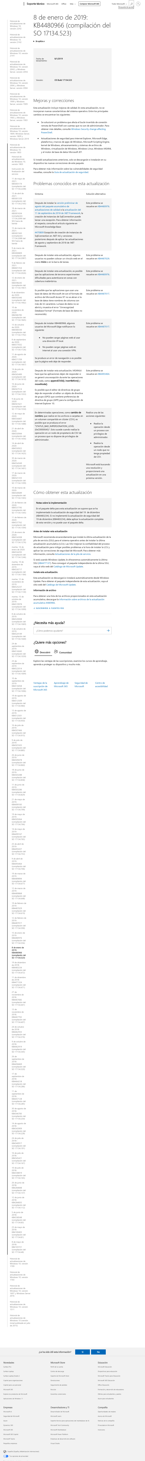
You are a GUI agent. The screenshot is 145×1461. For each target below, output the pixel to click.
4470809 (39, 232)
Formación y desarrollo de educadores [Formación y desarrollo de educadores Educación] (111, 1389)
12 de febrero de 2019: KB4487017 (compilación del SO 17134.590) (19, 923)
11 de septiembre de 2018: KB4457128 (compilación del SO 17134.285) (19, 1097)
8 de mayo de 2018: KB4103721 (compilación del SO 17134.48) (19, 1247)
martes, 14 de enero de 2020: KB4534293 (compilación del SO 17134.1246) (19, 552)
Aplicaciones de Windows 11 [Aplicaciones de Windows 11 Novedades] (13, 1398)
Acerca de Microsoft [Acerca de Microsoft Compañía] (105, 1416)
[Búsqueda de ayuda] (131, 3)
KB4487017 (103, 293)
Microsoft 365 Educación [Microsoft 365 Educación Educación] (106, 1380)
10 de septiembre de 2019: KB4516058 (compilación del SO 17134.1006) (19, 684)
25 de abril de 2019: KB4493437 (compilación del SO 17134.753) (19, 849)
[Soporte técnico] (35, 4)
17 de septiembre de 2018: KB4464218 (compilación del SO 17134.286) (19, 1080)
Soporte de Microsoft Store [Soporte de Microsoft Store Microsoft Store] (60, 1376)
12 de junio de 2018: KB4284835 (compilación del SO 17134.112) (19, 1202)
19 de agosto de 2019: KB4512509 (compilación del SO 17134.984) (19, 700)
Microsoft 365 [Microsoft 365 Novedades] (8, 1389)
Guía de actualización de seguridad (71, 172)
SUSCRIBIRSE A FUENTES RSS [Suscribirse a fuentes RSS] (50, 608)
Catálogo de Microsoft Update (68, 566)
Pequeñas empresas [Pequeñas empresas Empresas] (10, 1443)
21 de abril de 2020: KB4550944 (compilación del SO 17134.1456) (19, 433)
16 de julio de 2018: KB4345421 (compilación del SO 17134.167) (19, 1158)
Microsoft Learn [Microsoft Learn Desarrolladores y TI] (56, 1416)
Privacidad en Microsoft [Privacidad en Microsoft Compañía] (106, 1425)
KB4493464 (103, 373)
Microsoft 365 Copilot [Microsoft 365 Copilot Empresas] (10, 1434)
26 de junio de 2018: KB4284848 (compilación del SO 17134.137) (19, 1187)
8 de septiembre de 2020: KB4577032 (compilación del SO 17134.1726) (19, 344)
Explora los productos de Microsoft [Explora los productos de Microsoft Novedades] (15, 1394)
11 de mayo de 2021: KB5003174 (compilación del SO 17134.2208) (19, 183)
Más (71, 4)
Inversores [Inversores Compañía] (101, 1430)
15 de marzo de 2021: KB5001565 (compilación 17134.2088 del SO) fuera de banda (18, 236)
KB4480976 (103, 206)
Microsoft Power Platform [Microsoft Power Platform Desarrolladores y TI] (59, 1434)
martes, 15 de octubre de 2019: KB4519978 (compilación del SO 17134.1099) (19, 603)
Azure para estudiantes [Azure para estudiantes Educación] (106, 1398)
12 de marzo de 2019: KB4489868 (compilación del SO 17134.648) (19, 893)
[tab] (43, 652)
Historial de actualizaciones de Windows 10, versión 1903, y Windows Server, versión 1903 (19, 115)
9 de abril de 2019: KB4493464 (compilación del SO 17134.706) (19, 863)
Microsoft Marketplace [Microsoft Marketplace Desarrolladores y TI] (58, 1430)
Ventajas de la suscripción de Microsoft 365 (40, 686)
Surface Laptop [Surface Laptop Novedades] (8, 1371)
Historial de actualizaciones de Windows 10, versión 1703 (19, 1276)
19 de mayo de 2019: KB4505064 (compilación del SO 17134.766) (19, 819)
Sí (82, 1352)
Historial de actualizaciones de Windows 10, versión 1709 (19, 1262)
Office (63, 4)
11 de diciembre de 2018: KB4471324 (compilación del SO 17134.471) (19, 982)
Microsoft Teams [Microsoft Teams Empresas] (9, 1439)
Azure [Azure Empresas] (5, 1421)
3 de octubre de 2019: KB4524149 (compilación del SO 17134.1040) (19, 634)
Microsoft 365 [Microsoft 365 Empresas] (8, 1430)
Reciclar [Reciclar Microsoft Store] (53, 1389)
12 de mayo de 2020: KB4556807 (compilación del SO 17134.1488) (19, 418)
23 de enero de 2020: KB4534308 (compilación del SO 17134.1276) (19, 537)
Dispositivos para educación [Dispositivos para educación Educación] (107, 1371)
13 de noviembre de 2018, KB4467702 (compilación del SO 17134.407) (19, 1015)
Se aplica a (39, 41)
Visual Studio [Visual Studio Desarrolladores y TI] (55, 1443)
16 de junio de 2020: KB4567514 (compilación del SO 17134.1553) (19, 389)
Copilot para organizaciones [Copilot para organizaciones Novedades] (13, 1380)
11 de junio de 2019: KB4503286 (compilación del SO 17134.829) (19, 789)
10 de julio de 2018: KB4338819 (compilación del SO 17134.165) (19, 1173)
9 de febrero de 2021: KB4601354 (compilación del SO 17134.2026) (19, 268)
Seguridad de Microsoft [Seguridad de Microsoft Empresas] (11, 1416)
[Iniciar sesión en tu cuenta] (138, 3)
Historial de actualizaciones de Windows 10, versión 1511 (19, 1305)
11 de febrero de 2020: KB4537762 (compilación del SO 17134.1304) (19, 522)
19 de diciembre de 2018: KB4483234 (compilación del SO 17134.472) (19, 967)
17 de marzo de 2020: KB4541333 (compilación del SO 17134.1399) (19, 478)
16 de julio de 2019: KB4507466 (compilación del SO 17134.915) (19, 730)
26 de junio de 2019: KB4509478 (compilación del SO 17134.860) (19, 760)
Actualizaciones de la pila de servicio (72, 553)
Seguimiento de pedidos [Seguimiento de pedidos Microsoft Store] (59, 1385)
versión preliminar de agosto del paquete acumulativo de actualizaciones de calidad (56, 206)
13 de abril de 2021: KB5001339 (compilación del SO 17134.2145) (19, 198)
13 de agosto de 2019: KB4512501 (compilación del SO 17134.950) (19, 715)
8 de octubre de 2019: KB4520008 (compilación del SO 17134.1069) (19, 619)
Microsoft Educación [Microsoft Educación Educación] (105, 1367)
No (98, 1352)
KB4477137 (44, 562)
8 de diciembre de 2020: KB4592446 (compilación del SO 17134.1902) (19, 297)
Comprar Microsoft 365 (89, 4)
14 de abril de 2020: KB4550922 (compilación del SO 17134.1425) (19, 448)
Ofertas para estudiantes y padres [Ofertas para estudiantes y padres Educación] (109, 1394)
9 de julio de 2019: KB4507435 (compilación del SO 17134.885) (19, 745)
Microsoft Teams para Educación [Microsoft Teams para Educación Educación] (109, 1376)
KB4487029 (103, 258)
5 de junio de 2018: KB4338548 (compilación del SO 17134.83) (19, 1217)
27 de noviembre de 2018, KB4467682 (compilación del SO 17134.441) (19, 998)
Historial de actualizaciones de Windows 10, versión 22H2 (17, 25)
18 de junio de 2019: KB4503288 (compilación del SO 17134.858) (19, 774)
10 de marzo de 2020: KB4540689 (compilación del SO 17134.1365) (19, 492)
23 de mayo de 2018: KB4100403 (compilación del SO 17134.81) (19, 1232)
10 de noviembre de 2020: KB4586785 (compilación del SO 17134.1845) (19, 313)
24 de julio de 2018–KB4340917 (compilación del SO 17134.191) (19, 1143)
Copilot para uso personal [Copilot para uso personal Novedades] (12, 1385)
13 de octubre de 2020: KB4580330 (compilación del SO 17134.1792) (19, 329)
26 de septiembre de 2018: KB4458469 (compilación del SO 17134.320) (19, 1062)
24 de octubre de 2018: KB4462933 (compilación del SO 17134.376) (19, 1032)
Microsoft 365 (52, 4)
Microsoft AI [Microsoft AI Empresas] (7, 1412)
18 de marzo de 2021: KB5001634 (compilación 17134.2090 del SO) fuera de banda (18, 216)
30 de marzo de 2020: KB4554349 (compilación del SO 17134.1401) (19, 463)
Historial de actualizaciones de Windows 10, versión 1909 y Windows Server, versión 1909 (19, 99)
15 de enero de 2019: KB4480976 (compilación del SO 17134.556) (19, 938)
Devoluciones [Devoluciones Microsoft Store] (55, 1380)
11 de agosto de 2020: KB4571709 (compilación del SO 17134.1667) (19, 359)
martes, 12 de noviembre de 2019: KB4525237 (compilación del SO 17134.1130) (19, 585)
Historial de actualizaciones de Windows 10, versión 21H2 (17, 38)
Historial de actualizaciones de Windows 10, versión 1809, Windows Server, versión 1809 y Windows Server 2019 (20, 132)
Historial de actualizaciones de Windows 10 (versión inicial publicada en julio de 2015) (20, 1320)
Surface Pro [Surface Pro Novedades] (7, 1367)
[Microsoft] (13, 4)
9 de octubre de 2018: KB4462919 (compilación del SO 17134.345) (19, 1046)
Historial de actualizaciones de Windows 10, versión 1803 (17, 148)
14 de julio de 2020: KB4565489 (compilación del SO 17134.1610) (19, 374)
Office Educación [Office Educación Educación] (103, 1385)
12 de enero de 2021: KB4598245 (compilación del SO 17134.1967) (19, 282)
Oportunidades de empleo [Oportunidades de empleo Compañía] (107, 1412)
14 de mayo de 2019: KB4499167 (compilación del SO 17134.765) (19, 834)
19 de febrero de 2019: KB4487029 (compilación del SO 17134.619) (19, 908)
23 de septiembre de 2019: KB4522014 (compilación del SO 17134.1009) (19, 667)
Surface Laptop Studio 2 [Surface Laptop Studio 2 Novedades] (11, 1376)
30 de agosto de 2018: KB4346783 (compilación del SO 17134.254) (19, 1113)
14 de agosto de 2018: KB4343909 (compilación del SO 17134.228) (19, 1128)
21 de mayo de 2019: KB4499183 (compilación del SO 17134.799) (19, 804)
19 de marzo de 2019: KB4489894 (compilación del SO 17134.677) (19, 878)
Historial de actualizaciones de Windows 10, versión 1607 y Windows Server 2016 (20, 1290)
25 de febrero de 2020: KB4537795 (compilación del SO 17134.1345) (19, 507)
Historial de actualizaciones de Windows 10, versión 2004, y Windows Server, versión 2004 (19, 83)
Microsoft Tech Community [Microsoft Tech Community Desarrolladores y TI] (60, 1425)
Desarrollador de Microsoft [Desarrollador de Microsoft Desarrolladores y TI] (60, 1412)
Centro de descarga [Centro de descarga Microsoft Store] (57, 1371)
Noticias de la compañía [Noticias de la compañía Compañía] (106, 1421)
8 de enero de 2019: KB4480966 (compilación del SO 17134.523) (19, 952)
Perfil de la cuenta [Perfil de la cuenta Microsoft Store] (57, 1367)
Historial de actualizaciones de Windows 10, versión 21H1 (19, 52)
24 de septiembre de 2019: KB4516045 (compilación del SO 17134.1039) (19, 649)
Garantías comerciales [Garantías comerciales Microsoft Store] (58, 1394)
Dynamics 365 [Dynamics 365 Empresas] (8, 1425)
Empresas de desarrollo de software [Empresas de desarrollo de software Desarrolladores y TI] (63, 1439)
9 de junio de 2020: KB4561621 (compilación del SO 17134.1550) (19, 404)
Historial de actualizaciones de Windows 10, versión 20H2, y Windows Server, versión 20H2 (19, 66)
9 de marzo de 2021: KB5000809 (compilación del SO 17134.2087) (19, 253)
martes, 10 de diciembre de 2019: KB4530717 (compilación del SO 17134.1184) (19, 568)
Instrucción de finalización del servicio (18, 171)
